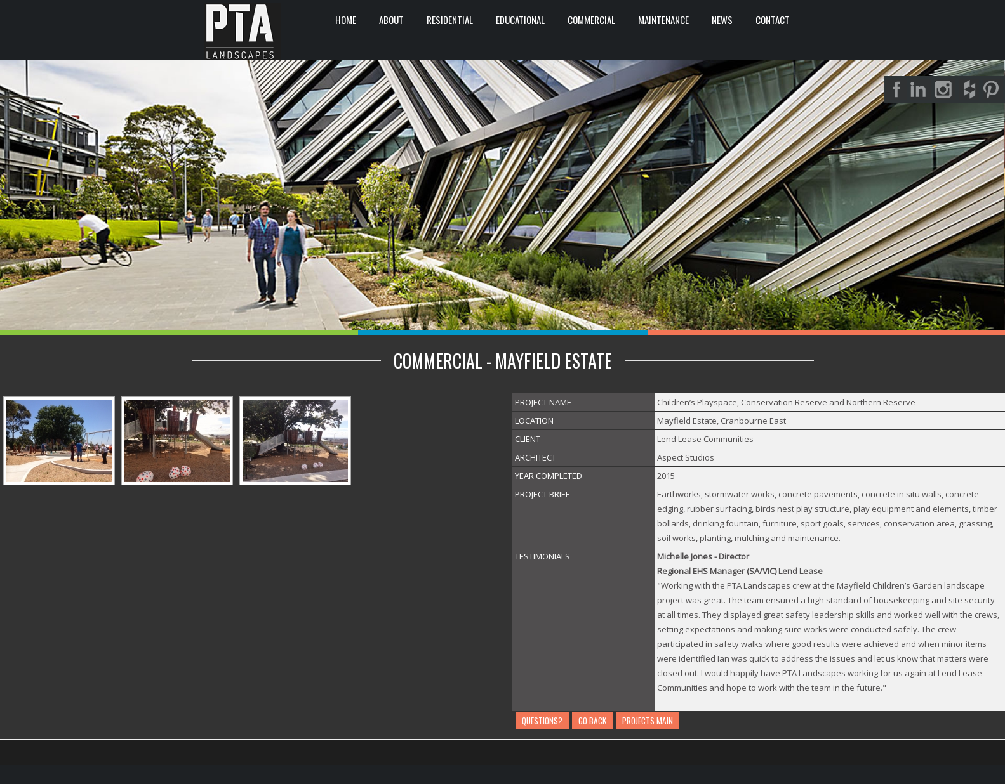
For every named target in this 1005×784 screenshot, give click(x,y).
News (722, 20)
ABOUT (391, 20)
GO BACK (592, 720)
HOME (345, 20)
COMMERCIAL (591, 20)
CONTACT (772, 20)
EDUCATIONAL (520, 20)
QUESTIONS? (542, 720)
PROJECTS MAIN (647, 720)
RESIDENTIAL (450, 20)
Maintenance (663, 20)
